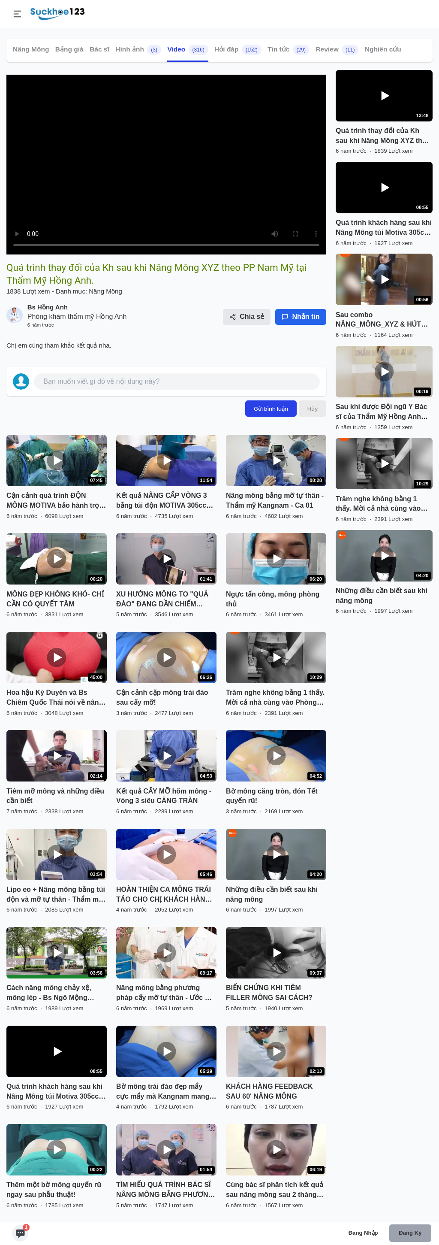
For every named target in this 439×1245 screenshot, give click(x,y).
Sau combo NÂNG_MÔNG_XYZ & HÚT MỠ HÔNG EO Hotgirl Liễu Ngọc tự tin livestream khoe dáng (381, 320)
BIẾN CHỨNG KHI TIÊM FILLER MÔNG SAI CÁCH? (269, 992)
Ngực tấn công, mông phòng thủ (272, 599)
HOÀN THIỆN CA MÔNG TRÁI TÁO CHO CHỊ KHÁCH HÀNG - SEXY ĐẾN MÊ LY (165, 895)
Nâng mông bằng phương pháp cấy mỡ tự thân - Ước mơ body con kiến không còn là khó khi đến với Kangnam (165, 993)
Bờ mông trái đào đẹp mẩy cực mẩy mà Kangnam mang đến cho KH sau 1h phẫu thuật (165, 1092)
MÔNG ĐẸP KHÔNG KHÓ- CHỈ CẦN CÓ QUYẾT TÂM (55, 599)
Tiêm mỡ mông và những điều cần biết (55, 796)
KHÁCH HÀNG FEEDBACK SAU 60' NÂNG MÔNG (269, 1091)
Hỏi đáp (238, 50)
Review (337, 50)
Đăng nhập (363, 1233)
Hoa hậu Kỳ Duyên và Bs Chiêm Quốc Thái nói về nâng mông (54, 698)
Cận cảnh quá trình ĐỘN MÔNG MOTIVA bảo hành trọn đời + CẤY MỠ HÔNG (54, 501)
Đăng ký (410, 1233)
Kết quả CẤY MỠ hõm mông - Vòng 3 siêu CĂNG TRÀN (163, 796)
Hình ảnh (138, 50)
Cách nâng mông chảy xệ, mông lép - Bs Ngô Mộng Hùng (48, 993)
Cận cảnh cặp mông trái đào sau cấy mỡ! (162, 697)
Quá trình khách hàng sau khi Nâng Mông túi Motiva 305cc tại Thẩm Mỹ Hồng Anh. (54, 1092)
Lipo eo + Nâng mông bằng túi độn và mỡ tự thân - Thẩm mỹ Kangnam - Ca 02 (55, 895)
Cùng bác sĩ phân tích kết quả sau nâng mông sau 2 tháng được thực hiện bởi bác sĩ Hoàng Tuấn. (274, 1190)
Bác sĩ (99, 49)
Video (187, 50)
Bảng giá (69, 49)
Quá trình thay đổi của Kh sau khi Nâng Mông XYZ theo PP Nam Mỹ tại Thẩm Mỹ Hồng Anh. (383, 136)
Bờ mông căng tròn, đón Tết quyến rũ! (272, 796)
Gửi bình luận (271, 408)
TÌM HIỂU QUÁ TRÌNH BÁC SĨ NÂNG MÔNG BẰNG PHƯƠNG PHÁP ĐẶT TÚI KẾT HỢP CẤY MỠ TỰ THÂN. (164, 1190)
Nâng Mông (31, 49)
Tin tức (289, 50)
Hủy (312, 408)
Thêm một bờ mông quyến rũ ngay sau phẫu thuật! (53, 1189)
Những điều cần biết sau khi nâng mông (272, 894)
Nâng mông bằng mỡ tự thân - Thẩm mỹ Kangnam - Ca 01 (275, 500)
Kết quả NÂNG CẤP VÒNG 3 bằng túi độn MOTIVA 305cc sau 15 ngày (161, 501)
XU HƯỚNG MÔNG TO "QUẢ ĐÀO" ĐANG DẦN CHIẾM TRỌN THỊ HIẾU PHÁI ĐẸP (162, 600)
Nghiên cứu (383, 49)
